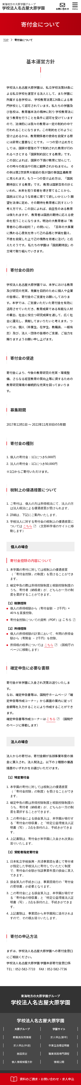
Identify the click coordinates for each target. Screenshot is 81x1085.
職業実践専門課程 (59, 1053)
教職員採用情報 (22, 1037)
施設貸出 (22, 1053)
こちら (27, 526)
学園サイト (58, 1029)
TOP (5, 40)
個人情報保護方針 (22, 1062)
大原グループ (22, 1029)
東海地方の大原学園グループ (23, 6)
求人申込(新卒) (59, 1037)
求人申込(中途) (22, 1045)
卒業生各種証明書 (59, 1045)
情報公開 (59, 1062)
